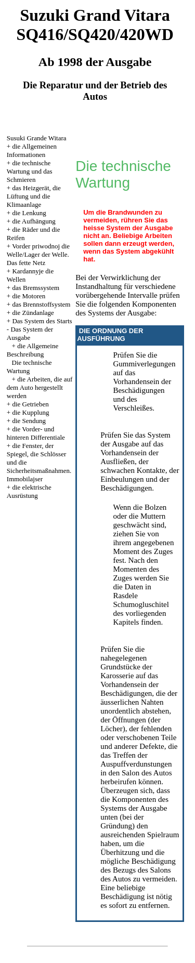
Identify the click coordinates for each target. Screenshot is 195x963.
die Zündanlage (33, 312)
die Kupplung (30, 412)
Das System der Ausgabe (30, 333)
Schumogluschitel (141, 604)
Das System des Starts (42, 321)
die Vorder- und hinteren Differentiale (36, 433)
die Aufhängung (33, 221)
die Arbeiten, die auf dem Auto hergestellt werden (39, 387)
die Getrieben (30, 404)
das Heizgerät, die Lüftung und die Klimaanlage (34, 196)
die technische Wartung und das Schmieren (30, 171)
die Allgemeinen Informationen (32, 150)
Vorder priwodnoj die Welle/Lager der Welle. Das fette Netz (38, 254)
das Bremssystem (35, 288)
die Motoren (28, 296)
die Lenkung (29, 213)
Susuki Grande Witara (37, 138)
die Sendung (29, 421)
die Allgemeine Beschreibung (32, 350)
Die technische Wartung (29, 367)
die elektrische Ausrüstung (29, 491)
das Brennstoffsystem (41, 304)
